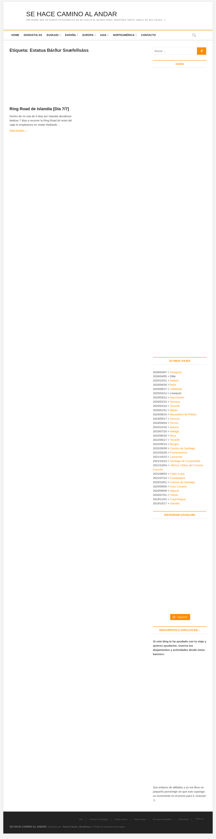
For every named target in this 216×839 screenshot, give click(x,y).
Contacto (148, 35)
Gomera (175, 401)
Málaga (174, 431)
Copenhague (178, 499)
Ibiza (173, 435)
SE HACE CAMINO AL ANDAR (72, 14)
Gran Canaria (178, 486)
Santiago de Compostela (185, 461)
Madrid (174, 380)
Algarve (174, 490)
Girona (174, 423)
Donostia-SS (33, 35)
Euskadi (52, 35)
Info (81, 819)
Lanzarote (176, 456)
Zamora (175, 418)
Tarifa (172, 384)
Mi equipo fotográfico (162, 819)
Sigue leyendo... (21, 131)
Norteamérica (124, 35)
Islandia (175, 503)
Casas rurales (121, 819)
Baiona (174, 427)
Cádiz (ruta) (177, 473)
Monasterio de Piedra (183, 414)
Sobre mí (199, 819)
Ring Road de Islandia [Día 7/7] (39, 109)
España (70, 35)
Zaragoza (176, 372)
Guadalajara (177, 478)
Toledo (174, 494)
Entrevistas (184, 819)
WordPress (84, 827)
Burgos (174, 444)
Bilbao (174, 410)
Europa (87, 35)
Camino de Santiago (182, 448)
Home (15, 35)
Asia (103, 35)
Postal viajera (140, 819)
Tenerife (175, 406)
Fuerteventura (178, 452)
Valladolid (176, 389)
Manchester (177, 397)
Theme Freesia (69, 827)
